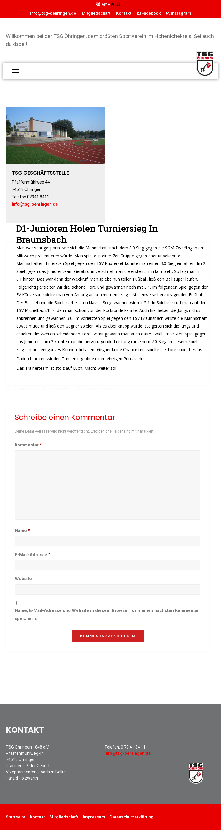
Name (22, 530)
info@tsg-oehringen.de (53, 13)
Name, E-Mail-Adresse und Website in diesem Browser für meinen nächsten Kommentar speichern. (107, 614)
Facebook (149, 13)
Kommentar (28, 445)
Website (23, 578)
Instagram (178, 13)
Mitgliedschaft (96, 13)
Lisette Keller (59, 389)
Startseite (15, 817)
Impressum (94, 817)
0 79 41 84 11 (133, 747)
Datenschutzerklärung (132, 817)
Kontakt (123, 13)
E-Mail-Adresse (32, 554)
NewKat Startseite (98, 389)
